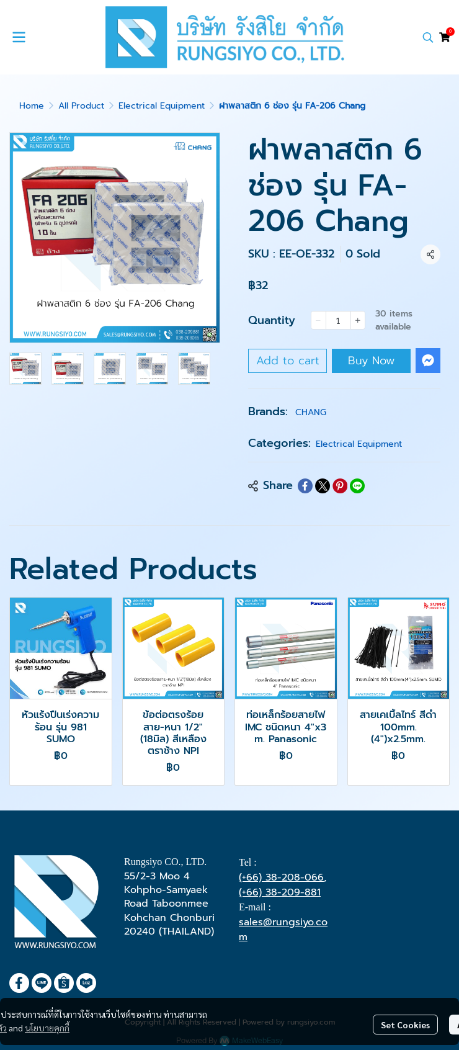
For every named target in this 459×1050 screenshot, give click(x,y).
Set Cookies (405, 1024)
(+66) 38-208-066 (281, 877)
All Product (81, 105)
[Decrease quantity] (318, 320)
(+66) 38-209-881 (280, 892)
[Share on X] (322, 485)
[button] (428, 37)
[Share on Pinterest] (339, 485)
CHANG (310, 412)
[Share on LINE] (357, 485)
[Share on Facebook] (305, 485)
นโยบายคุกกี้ (47, 1027)
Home (31, 105)
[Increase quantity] (358, 320)
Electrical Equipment (161, 105)
